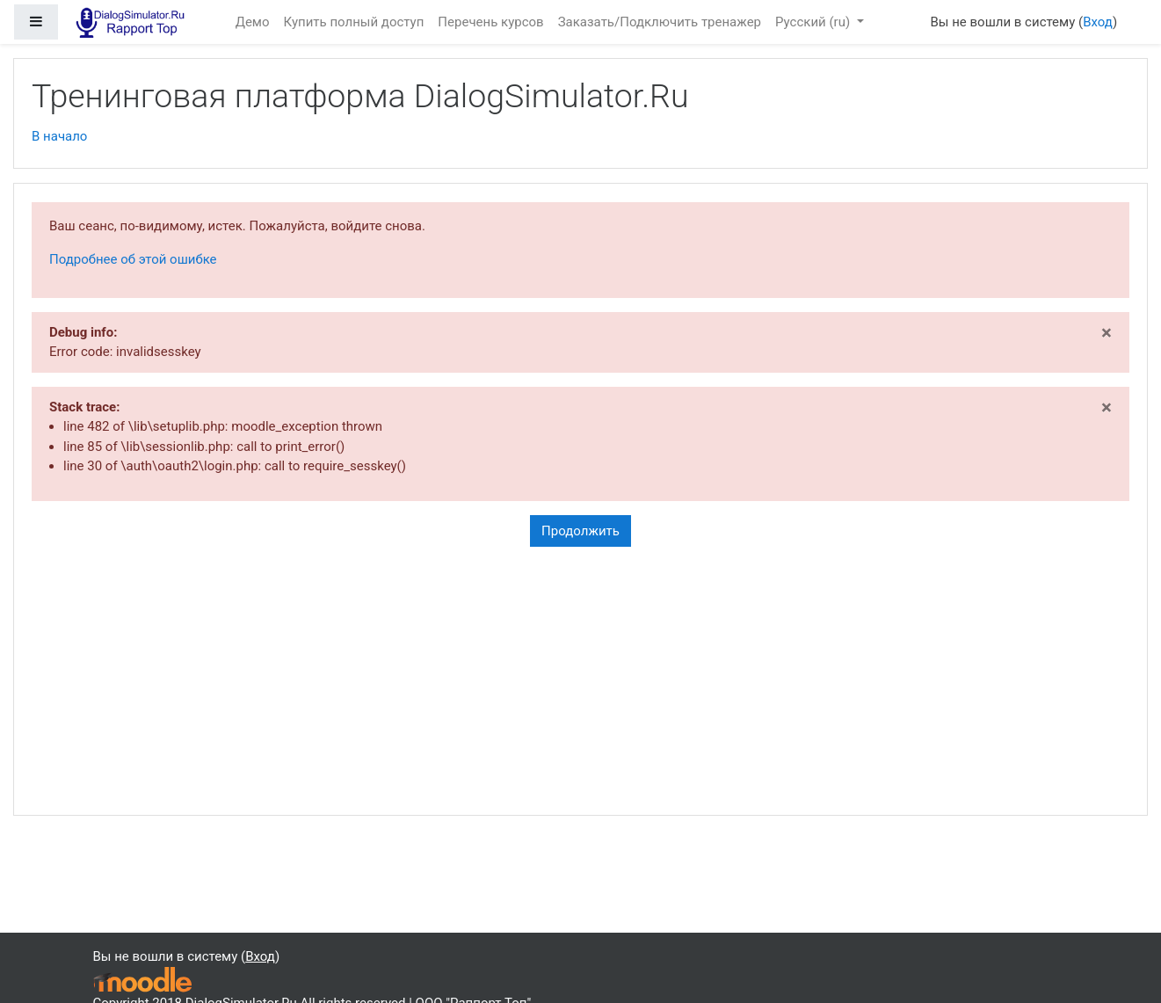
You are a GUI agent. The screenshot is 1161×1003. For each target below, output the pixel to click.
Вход (1098, 22)
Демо (253, 22)
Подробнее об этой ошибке (133, 259)
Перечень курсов (490, 22)
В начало (59, 136)
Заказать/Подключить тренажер (659, 22)
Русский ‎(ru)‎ (814, 22)
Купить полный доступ (354, 22)
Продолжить (580, 531)
